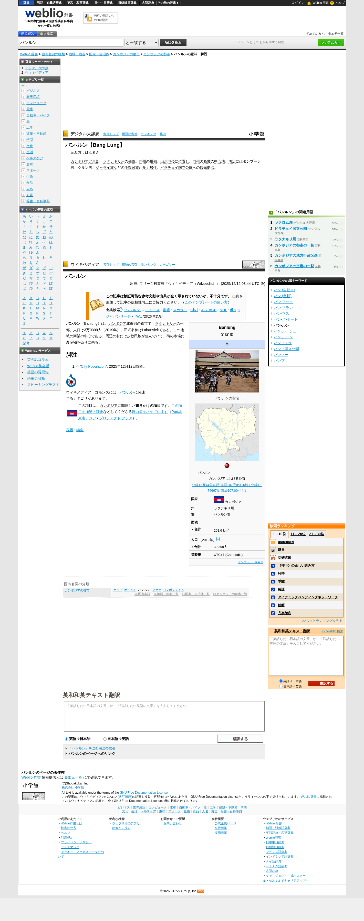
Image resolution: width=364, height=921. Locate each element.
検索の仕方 (68, 827)
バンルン (127, 392)
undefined (286, 542)
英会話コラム (38, 359)
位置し (183, 161)
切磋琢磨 (284, 557)
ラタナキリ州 (113, 161)
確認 (281, 589)
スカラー (180, 310)
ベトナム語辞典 (276, 866)
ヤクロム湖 (284, 222)
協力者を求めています (150, 412)
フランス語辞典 (276, 851)
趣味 (29, 164)
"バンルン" (132, 310)
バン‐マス (281, 313)
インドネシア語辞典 (280, 856)
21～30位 (316, 534)
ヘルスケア (34, 158)
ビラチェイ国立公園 (176, 167)
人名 (29, 189)
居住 (153, 167)
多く (146, 167)
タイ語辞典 (273, 861)
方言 (29, 195)
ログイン (298, 3)
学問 (29, 140)
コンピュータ (36, 103)
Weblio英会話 (38, 366)
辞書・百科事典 (38, 201)
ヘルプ (340, 3)
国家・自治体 (99, 54)
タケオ (156, 589)
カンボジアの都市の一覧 (294, 245)
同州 (142, 161)
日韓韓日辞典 (127, 3)
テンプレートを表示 (250, 562)
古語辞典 (148, 3)
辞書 (26, 3)
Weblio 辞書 (321, 3)
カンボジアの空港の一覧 (294, 266)
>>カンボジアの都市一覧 (230, 594)
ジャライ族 (105, 167)
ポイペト (130, 589)
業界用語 (33, 97)
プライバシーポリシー (76, 842)
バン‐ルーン (283, 337)
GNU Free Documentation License (144, 792)
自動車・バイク (38, 115)
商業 (207, 161)
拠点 (210, 167)
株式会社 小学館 (73, 787)
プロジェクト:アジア (115, 418)
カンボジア (80, 161)
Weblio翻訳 (273, 837)
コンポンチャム (173, 589)
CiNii (194, 310)
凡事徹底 (284, 613)
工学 (29, 127)
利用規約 (67, 837)
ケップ (117, 589)
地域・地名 (77, 54)
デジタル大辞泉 (84, 134)
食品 (29, 183)
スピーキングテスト (43, 385)
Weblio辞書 (308, 797)
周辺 (232, 161)
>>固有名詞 (142, 594)
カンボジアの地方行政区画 (296, 255)
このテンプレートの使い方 (206, 302)
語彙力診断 (36, 378)
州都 (153, 161)
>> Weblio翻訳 (332, 631)
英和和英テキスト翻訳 (91, 695)
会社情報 (221, 827)
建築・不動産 (36, 134)
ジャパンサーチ (118, 316)
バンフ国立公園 (286, 349)
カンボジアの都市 (126, 54)
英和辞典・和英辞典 (280, 832)
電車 (29, 109)
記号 (26, 343)
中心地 (219, 161)
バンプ (279, 360)
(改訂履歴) (125, 797)
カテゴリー (167, 264)
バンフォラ (283, 343)
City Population (93, 366)
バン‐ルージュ (285, 331)
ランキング (148, 134)
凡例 (163, 134)
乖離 (281, 581)
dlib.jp (235, 310)
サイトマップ (70, 847)
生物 (29, 176)
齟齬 (281, 605)
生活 (29, 152)
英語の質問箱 (38, 372)
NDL (223, 310)
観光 (203, 167)
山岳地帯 (167, 161)
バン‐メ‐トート (286, 319)
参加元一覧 (336, 34)
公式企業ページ (225, 823)
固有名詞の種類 (53, 54)
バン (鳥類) (283, 296)
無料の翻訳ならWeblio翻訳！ (104, 18)
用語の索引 (129, 134)
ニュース (152, 310)
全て (25, 85)
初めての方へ (315, 34)
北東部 (94, 161)
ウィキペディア (84, 264)
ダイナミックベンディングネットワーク (308, 597)
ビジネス (33, 91)
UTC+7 (219, 555)
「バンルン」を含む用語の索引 (92, 748)
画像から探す (121, 827)
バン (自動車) (284, 290)
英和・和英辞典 (78, 3)
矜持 (281, 573)
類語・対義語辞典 (49, 3)
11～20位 (298, 534)
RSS (201, 891)
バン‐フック (283, 302)
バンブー (281, 355)
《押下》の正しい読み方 (296, 565)
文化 (29, 146)
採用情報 (221, 832)
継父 (281, 550)
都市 (131, 161)
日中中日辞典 (103, 3)
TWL (138, 316)
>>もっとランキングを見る (322, 621)
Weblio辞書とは (71, 823)
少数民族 (131, 167)
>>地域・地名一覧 (165, 594)
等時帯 (196, 555)
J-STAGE (209, 310)
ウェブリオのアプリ (126, 823)
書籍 (166, 310)
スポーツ (33, 170)
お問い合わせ (172, 823)
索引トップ (111, 134)
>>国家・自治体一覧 (196, 594)
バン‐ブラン (283, 308)
